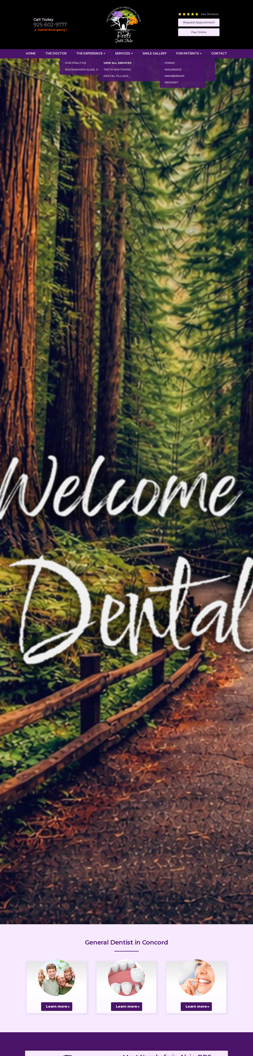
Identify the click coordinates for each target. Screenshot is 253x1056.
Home (31, 53)
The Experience (89, 53)
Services (122, 53)
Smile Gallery (155, 53)
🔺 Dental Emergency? (50, 29)
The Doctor (56, 53)
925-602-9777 (50, 25)
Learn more (56, 1006)
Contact (219, 53)
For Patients (187, 53)
